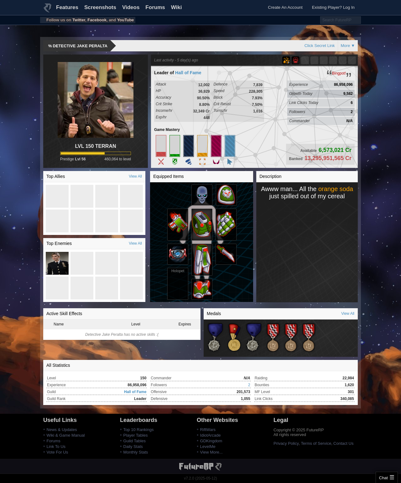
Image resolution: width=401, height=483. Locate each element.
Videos (130, 7)
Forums (155, 7)
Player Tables (135, 435)
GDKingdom (211, 441)
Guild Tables (134, 441)
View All (135, 176)
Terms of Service (316, 443)
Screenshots (100, 7)
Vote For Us (57, 452)
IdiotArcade (210, 435)
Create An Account (285, 7)
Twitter (78, 20)
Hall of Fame (188, 72)
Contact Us (343, 443)
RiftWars (208, 429)
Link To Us (56, 446)
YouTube (125, 20)
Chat (383, 477)
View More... (211, 452)
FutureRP (48, 10)
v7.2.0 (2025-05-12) (200, 478)
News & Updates (62, 429)
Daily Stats (133, 446)
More (345, 45)
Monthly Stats (135, 452)
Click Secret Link (320, 45)
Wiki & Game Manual (66, 435)
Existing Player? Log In (333, 7)
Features (67, 7)
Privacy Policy (286, 443)
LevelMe (208, 446)
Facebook (97, 20)
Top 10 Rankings (138, 429)
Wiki (176, 7)
